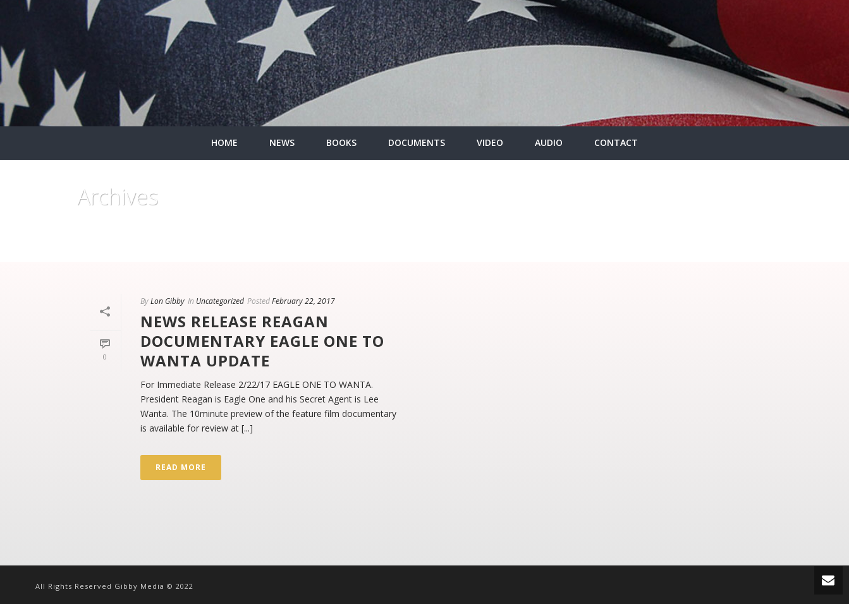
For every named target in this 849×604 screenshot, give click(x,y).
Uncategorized (220, 301)
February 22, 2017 (303, 301)
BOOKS (341, 142)
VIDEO (490, 142)
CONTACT (616, 142)
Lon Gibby (167, 301)
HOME (224, 142)
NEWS (282, 142)
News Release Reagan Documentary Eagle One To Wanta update (262, 341)
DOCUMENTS (416, 142)
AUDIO (549, 142)
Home (747, 250)
